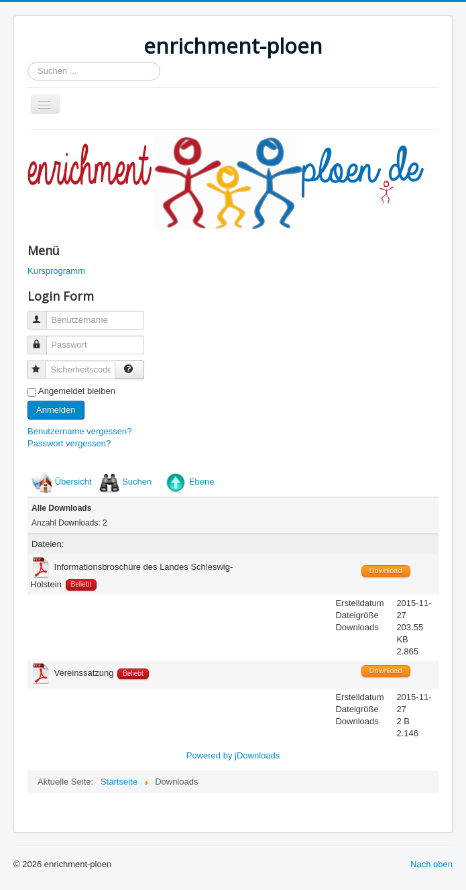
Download (385, 570)
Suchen (137, 482)
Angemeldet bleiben (76, 391)
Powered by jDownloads (233, 755)
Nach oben (431, 864)
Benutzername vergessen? (79, 431)
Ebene (202, 482)
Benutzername (43, 314)
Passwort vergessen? (69, 443)
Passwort (43, 339)
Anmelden (56, 410)
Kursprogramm (56, 271)
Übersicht (73, 482)
